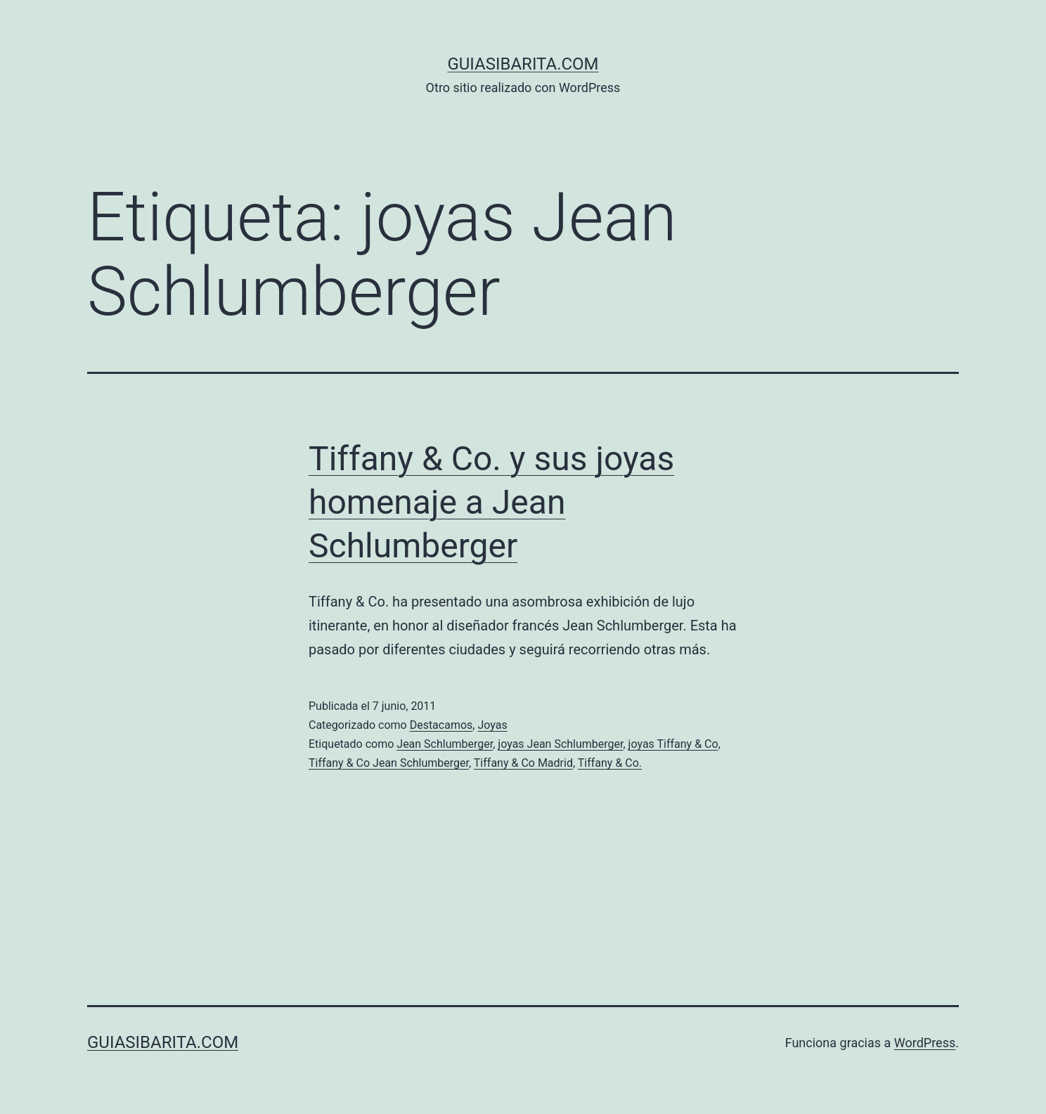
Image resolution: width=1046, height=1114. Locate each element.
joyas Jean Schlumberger (560, 744)
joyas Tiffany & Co (673, 744)
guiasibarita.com (522, 64)
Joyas (492, 725)
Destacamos (441, 725)
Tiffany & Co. (610, 763)
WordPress (924, 1042)
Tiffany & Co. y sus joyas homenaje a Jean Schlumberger (491, 502)
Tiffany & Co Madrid (523, 763)
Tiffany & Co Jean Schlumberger (389, 763)
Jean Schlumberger (444, 744)
